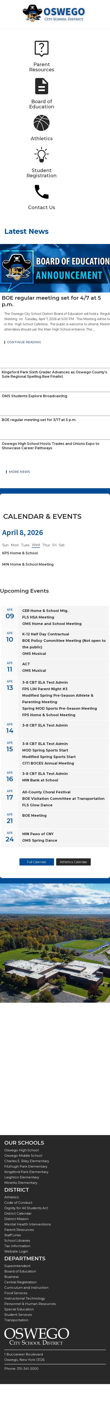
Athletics (11, 1197)
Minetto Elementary (20, 1183)
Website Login (16, 1251)
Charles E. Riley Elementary (26, 1161)
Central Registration (20, 1282)
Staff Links (12, 1235)
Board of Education (20, 1271)
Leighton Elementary (21, 1177)
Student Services (18, 1315)
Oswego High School (21, 1150)
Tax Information (17, 1246)
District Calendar (18, 1213)
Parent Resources (19, 1230)
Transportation (16, 1320)
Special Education (19, 1309)
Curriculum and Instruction (26, 1287)
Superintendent (17, 1266)
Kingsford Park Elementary (26, 1172)
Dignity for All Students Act (26, 1208)
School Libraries (17, 1240)
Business (11, 1277)
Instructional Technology (24, 1298)
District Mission (16, 1219)
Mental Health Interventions (27, 1224)
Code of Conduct (18, 1203)
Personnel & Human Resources (30, 1304)
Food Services (15, 1293)
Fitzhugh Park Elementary (25, 1166)
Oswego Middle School (23, 1155)
